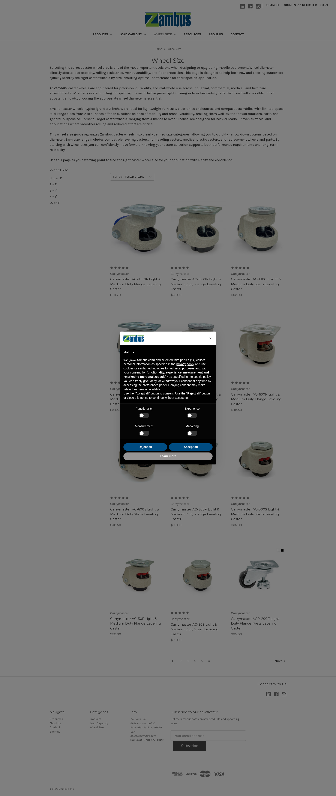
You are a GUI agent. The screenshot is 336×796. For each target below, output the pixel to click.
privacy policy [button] (185, 364)
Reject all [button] (145, 447)
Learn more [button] (168, 456)
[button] (210, 338)
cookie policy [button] (202, 376)
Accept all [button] (191, 447)
